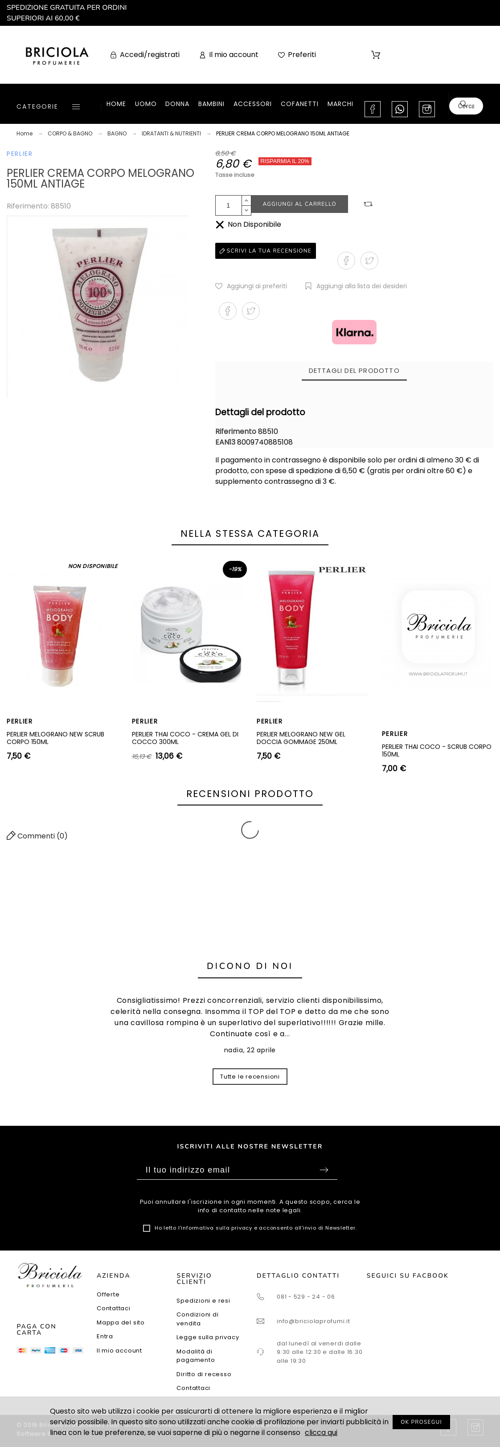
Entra (105, 1336)
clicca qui (321, 1432)
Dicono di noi (250, 966)
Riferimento (236, 431)
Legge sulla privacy (207, 1337)
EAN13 (226, 442)
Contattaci (114, 1308)
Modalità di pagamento (195, 1356)
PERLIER (20, 153)
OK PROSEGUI (421, 1422)
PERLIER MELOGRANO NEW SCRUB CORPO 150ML (55, 738)
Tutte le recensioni (250, 1076)
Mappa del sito (121, 1322)
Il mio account (119, 1350)
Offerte (108, 1294)
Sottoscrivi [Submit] (324, 1169)
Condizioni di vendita (197, 1319)
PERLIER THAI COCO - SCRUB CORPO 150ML (437, 750)
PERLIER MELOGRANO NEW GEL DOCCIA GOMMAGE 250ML (301, 738)
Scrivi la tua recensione (265, 250)
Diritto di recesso (203, 1374)
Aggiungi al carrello (299, 204)
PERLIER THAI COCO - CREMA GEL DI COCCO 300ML (185, 738)
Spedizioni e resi (203, 1300)
